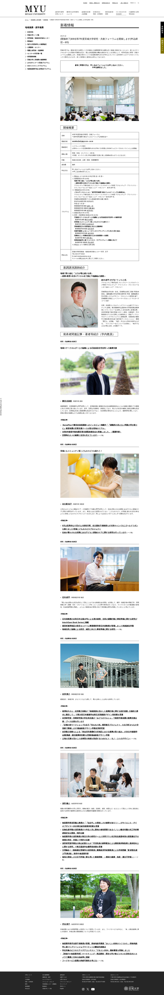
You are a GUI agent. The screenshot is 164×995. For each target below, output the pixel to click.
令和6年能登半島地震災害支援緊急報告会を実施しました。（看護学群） (92, 432)
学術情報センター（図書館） (49, 984)
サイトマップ (63, 984)
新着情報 (45, 19)
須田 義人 (89, 238)
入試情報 (86, 13)
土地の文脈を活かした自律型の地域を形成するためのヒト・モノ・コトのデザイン (96, 739)
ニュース (73, 13)
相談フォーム (162, 46)
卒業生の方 (115, 3)
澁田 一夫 (90, 206)
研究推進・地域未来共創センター (38, 38)
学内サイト (133, 3)
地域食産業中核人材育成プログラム (39, 69)
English (85, 3)
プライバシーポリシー (65, 981)
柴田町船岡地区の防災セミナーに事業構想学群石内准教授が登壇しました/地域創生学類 (98, 626)
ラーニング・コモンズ (48, 981)
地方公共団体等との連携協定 (37, 44)
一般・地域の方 (124, 3)
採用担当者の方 (106, 3)
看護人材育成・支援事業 (35, 50)
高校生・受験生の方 (94, 3)
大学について (59, 13)
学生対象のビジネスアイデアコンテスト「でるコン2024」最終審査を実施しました (96, 950)
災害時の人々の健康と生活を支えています (79, 435)
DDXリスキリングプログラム (37, 66)
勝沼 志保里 (89, 219)
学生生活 (134, 13)
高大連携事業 (45, 975)
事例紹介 (30, 41)
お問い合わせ (63, 979)
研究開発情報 (31, 56)
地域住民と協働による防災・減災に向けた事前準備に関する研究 (88, 629)
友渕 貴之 (90, 210)
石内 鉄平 (91, 229)
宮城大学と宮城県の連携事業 (37, 60)
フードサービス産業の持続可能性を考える (79, 961)
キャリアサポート (47, 979)
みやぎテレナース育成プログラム (38, 63)
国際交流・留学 (46, 977)
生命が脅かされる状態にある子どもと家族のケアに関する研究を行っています (94, 532)
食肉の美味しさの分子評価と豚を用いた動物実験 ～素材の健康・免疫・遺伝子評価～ (97, 857)
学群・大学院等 (98, 13)
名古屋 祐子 (90, 224)
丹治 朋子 (91, 242)
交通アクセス (63, 977)
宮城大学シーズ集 (33, 35)
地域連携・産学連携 (36, 19)
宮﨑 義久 (91, 208)
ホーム (26, 19)
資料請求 (162, 30)
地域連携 (121, 13)
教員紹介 (44, 986)
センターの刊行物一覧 (34, 53)
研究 (109, 13)
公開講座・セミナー (34, 47)
